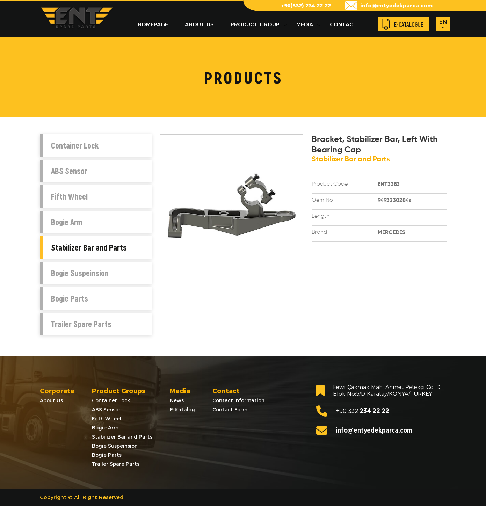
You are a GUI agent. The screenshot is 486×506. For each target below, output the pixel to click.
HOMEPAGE (153, 24)
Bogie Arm (67, 222)
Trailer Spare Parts (81, 324)
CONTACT (343, 24)
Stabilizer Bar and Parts (89, 247)
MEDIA (304, 24)
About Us (51, 400)
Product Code (330, 184)
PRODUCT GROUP (255, 24)
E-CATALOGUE (408, 24)
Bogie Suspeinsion (80, 273)
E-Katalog (182, 409)
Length (320, 216)
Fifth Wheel (69, 196)
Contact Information (238, 400)
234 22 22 (352, 411)
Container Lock (75, 145)
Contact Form (229, 409)
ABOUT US (199, 24)
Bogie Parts (69, 298)
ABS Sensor (69, 171)
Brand (319, 232)
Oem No (322, 200)
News (177, 400)
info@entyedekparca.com (396, 5)
